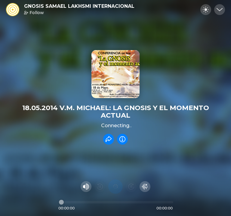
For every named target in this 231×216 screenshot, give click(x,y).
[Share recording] (108, 139)
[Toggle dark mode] (205, 9)
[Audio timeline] (116, 202)
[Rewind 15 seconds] (99, 186)
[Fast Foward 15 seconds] (131, 186)
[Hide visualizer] (145, 186)
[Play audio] (115, 186)
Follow (34, 12)
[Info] (122, 139)
